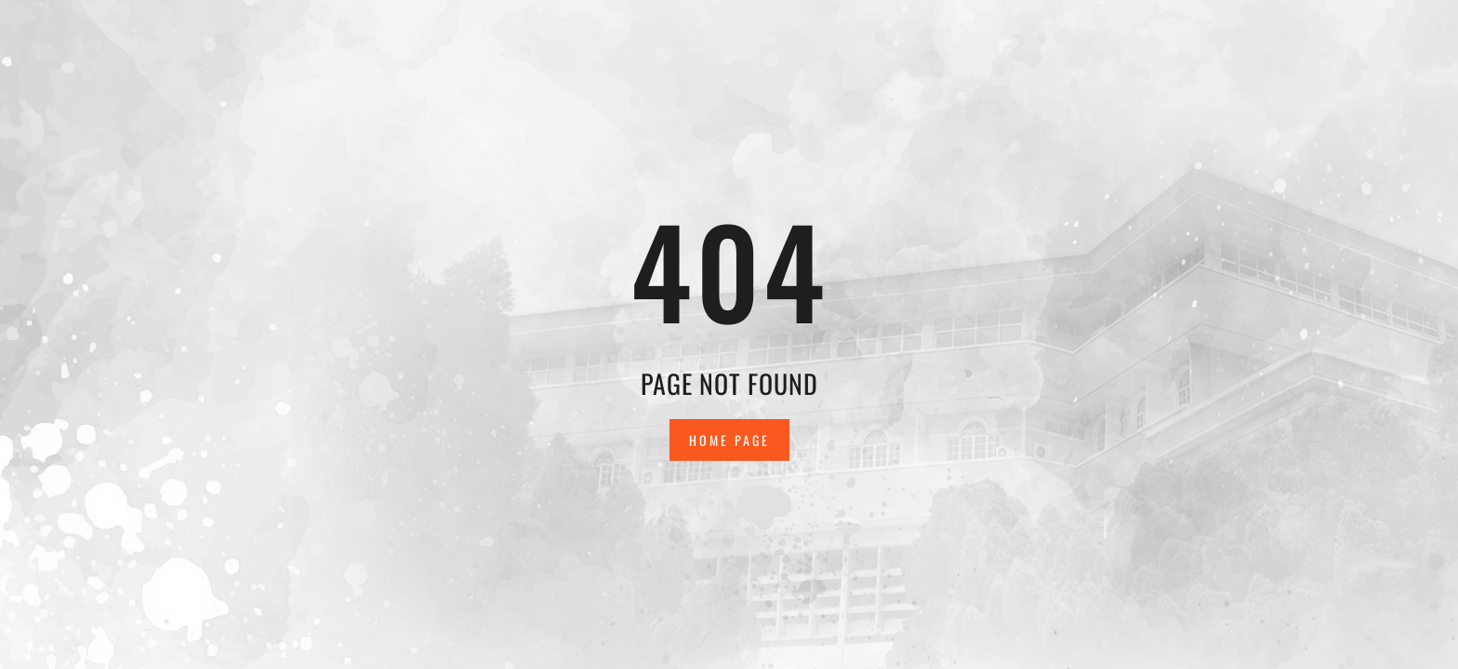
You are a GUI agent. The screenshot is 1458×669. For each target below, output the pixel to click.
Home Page (729, 440)
